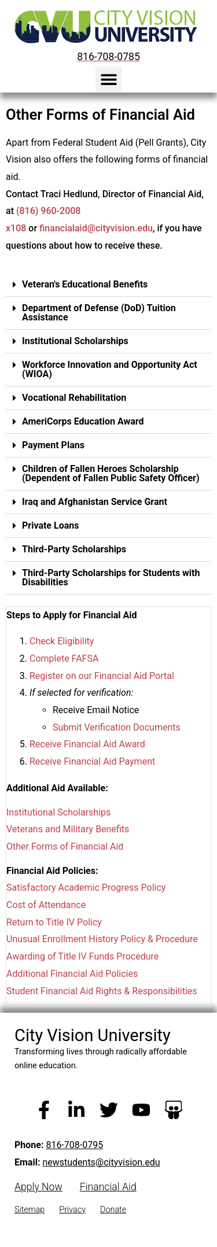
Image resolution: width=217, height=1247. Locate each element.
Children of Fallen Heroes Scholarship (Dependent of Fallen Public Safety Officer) (111, 473)
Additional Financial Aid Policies (72, 973)
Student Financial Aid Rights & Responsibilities (101, 990)
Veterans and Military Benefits (67, 829)
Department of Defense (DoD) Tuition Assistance (99, 312)
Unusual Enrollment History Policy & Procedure (102, 939)
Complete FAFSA (64, 658)
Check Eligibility (62, 641)
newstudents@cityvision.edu (101, 1162)
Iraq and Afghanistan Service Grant (94, 501)
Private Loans (50, 524)
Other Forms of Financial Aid (64, 846)
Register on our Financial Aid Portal (102, 675)
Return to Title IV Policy (54, 921)
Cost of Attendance (46, 904)
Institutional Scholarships (75, 340)
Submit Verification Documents (117, 726)
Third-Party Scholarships (74, 548)
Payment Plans (53, 444)
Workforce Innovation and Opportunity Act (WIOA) (109, 369)
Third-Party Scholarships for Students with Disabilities (111, 577)
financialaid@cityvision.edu (96, 228)
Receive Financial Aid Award (87, 744)
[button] (108, 80)
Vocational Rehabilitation (74, 397)
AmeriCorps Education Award (83, 420)
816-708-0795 (74, 1144)
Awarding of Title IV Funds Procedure (82, 956)
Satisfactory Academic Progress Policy (85, 887)
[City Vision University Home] (103, 26)
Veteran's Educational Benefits (85, 283)
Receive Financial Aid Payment (92, 761)
